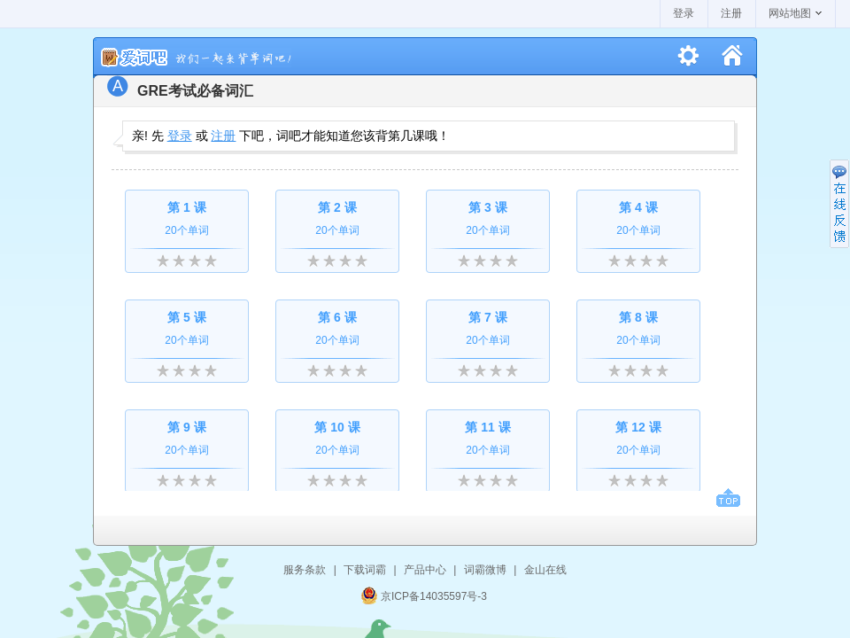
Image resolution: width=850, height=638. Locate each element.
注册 (731, 13)
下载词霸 (365, 570)
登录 (683, 13)
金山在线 (545, 570)
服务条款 (304, 570)
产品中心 (425, 570)
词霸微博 (485, 570)
